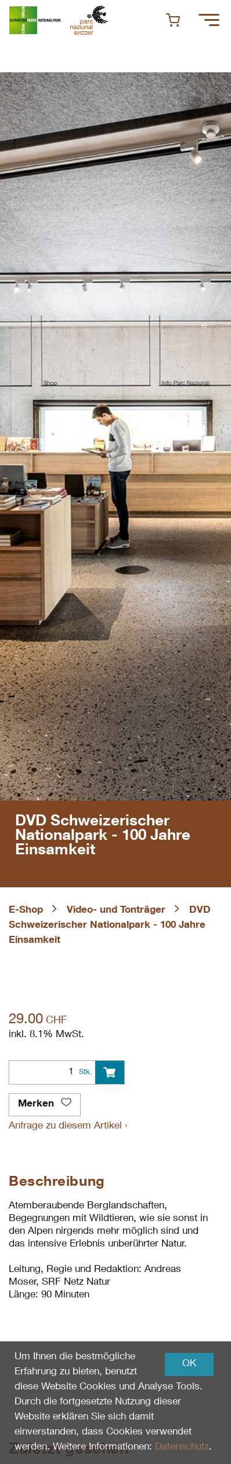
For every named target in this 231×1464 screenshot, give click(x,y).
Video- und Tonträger (116, 911)
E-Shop (26, 911)
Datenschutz (182, 1447)
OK (189, 1364)
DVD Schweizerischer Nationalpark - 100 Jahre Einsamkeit (110, 926)
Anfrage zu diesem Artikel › (68, 1126)
